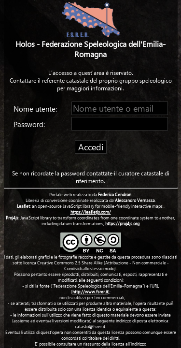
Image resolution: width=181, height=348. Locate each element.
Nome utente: (36, 109)
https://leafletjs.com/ (90, 212)
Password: (30, 124)
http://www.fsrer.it (90, 291)
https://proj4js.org (122, 223)
